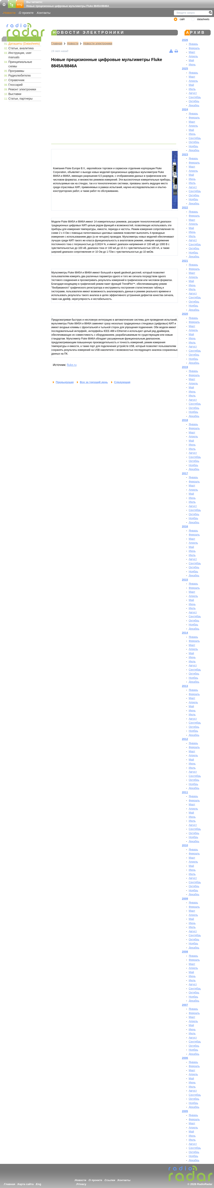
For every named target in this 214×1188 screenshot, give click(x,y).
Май (191, 60)
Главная (56, 43)
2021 (185, 260)
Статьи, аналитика (21, 48)
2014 (185, 632)
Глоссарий (15, 84)
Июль (192, 89)
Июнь (192, 64)
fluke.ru (71, 365)
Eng (38, 1184)
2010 (185, 845)
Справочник (16, 80)
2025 (185, 68)
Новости (9, 12)
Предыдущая (65, 382)
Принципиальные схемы (20, 64)
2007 (185, 1004)
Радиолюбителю (19, 75)
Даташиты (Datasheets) (24, 43)
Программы (16, 71)
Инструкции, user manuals (20, 55)
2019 (185, 367)
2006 (185, 1057)
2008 (185, 951)
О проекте (26, 12)
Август (193, 93)
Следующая (122, 382)
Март (192, 52)
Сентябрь (195, 97)
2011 (185, 792)
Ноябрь (193, 146)
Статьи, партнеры (20, 98)
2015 (185, 579)
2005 (185, 1111)
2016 (185, 526)
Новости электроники (97, 43)
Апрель (193, 56)
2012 (185, 739)
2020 (185, 313)
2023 (185, 154)
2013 (185, 686)
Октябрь (194, 101)
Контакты (44, 12)
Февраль (194, 48)
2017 (185, 473)
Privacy (81, 1184)
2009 (185, 898)
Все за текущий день (94, 382)
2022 (185, 207)
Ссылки (110, 1180)
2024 (185, 109)
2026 (185, 40)
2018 (185, 420)
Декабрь (194, 105)
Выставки (14, 94)
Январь (193, 43)
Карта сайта (26, 1184)
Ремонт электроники (22, 89)
